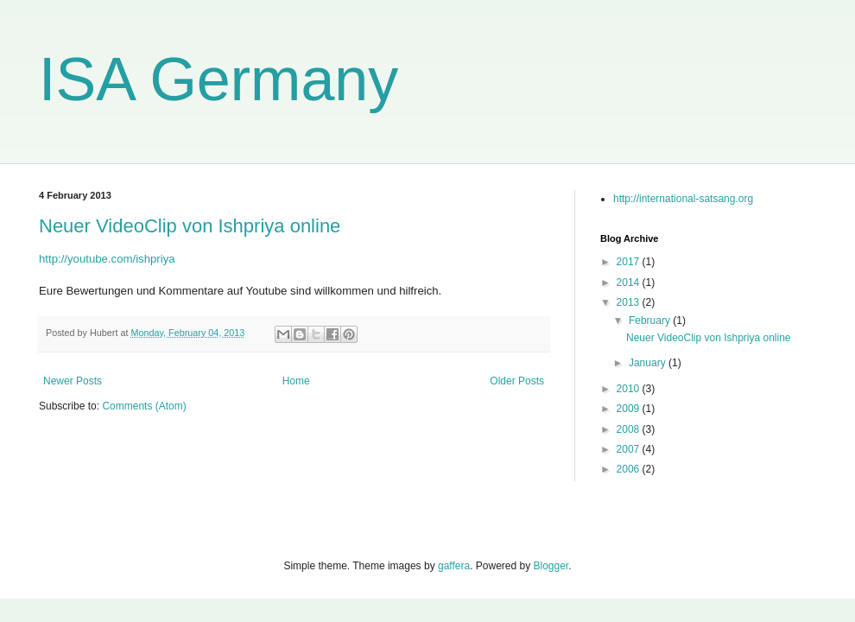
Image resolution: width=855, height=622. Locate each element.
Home (296, 381)
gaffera (454, 566)
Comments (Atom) (144, 406)
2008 (630, 429)
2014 (630, 282)
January (648, 363)
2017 (630, 262)
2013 (630, 302)
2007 (630, 449)
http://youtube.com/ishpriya (107, 258)
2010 (630, 389)
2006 (630, 469)
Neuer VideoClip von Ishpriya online (189, 226)
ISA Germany (218, 79)
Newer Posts (72, 381)
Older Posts (517, 381)
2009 (630, 409)
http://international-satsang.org (683, 199)
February (651, 320)
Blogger (551, 566)
